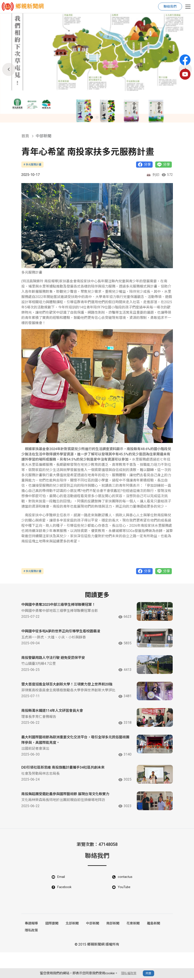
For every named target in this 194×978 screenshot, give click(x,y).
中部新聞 (89, 950)
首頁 (25, 136)
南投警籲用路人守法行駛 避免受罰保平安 (57, 665)
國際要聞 (50, 950)
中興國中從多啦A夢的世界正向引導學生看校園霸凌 (65, 635)
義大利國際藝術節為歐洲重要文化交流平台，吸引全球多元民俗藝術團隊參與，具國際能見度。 (72, 759)
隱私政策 (31, 956)
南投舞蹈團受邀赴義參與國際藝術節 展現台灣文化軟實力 (70, 817)
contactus (125, 904)
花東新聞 (129, 950)
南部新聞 (109, 950)
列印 (152, 175)
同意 (149, 973)
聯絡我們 (170, 6)
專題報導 (31, 950)
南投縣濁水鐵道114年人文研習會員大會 (56, 726)
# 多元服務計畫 (32, 164)
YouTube (124, 914)
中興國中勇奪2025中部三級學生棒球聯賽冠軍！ (63, 605)
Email (61, 904)
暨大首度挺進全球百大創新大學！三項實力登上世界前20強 (72, 696)
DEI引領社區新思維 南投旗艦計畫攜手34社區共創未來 (68, 787)
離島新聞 (148, 950)
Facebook (64, 914)
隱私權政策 (129, 973)
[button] (91, 117)
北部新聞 (70, 950)
